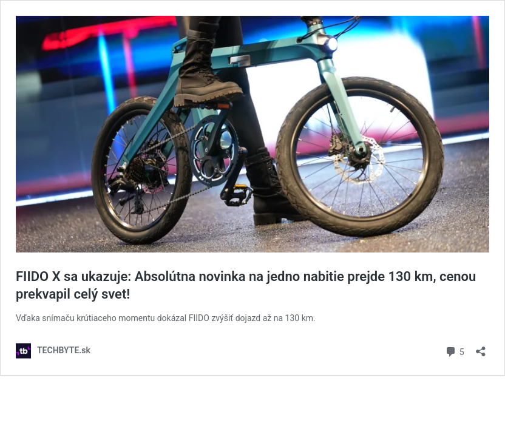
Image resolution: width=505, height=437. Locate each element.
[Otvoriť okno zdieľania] (480, 347)
